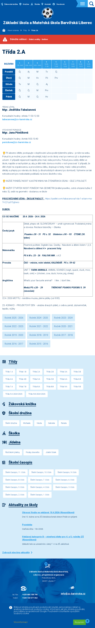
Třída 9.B (77, 386)
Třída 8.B (50, 386)
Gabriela (51, 423)
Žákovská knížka (9, 4)
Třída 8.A (36, 386)
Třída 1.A (9, 372)
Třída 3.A (63, 372)
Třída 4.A (9, 379)
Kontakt (46, 4)
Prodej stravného (32, 452)
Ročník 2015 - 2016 (38, 344)
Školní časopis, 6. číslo (64, 480)
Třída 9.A (63, 386)
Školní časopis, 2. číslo (14, 495)
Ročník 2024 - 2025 (38, 318)
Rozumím (79, 622)
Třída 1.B (22, 372)
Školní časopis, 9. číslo (67, 472)
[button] (87, 621)
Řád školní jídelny (12, 452)
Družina (24, 4)
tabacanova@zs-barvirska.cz (17, 119)
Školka (35, 4)
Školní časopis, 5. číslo (14, 487)
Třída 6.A (63, 379)
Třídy (25, 30)
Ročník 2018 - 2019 (38, 335)
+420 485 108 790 (29, 594)
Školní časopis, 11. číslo (15, 472)
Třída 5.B (50, 379)
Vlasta (39, 423)
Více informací (21, 622)
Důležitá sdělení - (29, 39)
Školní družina (11, 423)
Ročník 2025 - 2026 (14, 318)
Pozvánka (27, 524)
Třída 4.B (22, 379)
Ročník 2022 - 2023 (14, 326)
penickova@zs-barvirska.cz (16, 142)
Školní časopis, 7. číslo (39, 480)
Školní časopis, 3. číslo (64, 487)
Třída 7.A (9, 386)
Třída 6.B (77, 379)
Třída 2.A (34, 30)
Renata (64, 423)
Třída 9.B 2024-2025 (36, 394)
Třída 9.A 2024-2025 (13, 394)
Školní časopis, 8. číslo (14, 480)
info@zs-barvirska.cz (73, 593)
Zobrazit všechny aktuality (16, 552)
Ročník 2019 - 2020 (14, 335)
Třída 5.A (36, 379)
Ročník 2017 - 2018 (63, 335)
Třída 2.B (50, 372)
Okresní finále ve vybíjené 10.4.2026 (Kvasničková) (48, 512)
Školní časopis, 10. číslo (41, 472)
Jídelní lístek (51, 452)
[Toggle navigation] (82, 3)
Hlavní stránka (10, 30)
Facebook (58, 4)
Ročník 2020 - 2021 (63, 326)
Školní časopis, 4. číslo (39, 487)
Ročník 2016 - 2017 (14, 344)
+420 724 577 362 (29, 598)
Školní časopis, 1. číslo (39, 495)
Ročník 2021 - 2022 (38, 326)
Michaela (26, 423)
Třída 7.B (22, 386)
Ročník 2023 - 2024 (63, 318)
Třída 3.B (77, 372)
